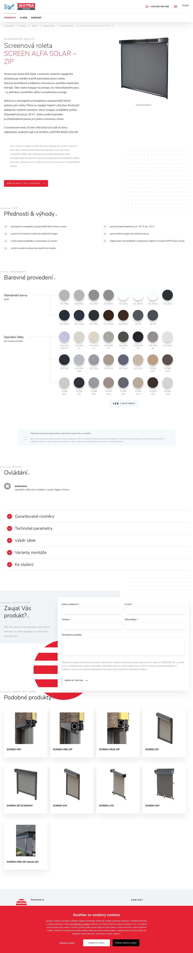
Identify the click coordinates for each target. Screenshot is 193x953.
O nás (23, 17)
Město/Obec (131, 622)
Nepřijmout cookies (96, 943)
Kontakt (36, 17)
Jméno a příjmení (70, 606)
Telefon (66, 622)
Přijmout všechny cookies (126, 943)
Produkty (10, 17)
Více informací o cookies (79, 924)
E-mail (129, 606)
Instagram (175, 6)
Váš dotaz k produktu (72, 638)
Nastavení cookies (67, 943)
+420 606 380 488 (159, 6)
